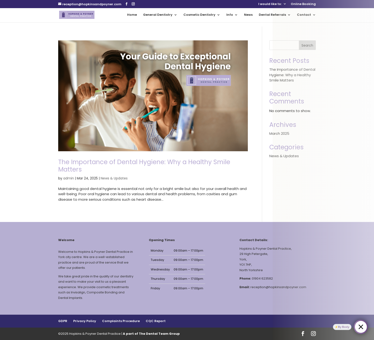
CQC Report (156, 321)
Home (132, 15)
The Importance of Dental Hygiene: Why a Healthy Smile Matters (144, 166)
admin (68, 178)
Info (229, 15)
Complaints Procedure (121, 321)
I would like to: (270, 4)
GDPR (62, 321)
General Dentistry (157, 15)
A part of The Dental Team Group (151, 333)
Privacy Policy (84, 321)
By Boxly (343, 327)
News (248, 15)
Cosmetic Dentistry (199, 15)
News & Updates (114, 178)
